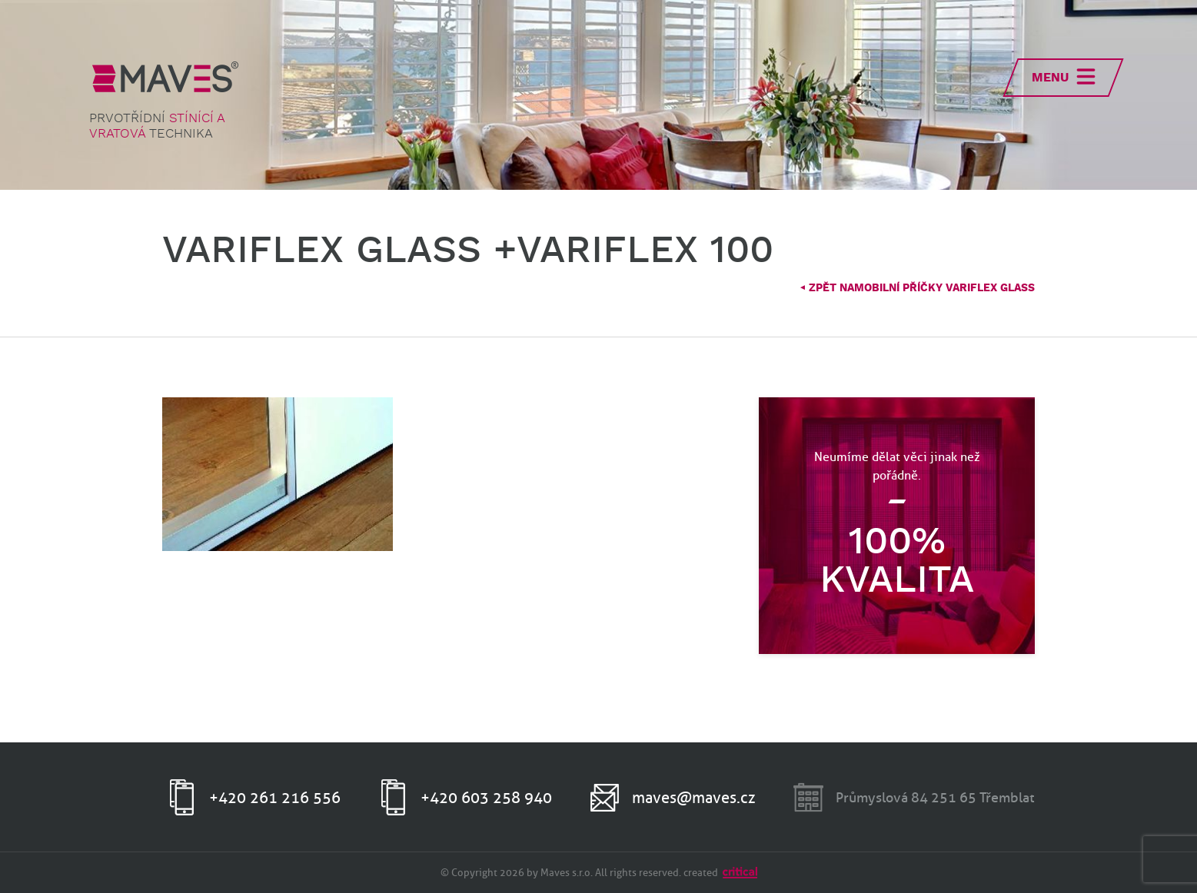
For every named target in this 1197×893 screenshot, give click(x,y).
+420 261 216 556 (275, 797)
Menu (1050, 78)
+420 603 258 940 (486, 797)
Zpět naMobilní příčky (917, 288)
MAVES (165, 76)
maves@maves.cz (694, 797)
